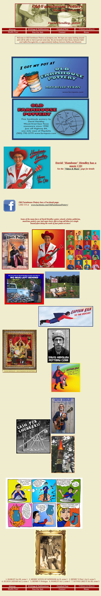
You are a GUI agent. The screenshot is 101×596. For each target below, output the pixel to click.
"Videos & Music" (72, 169)
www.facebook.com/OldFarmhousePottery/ (49, 205)
